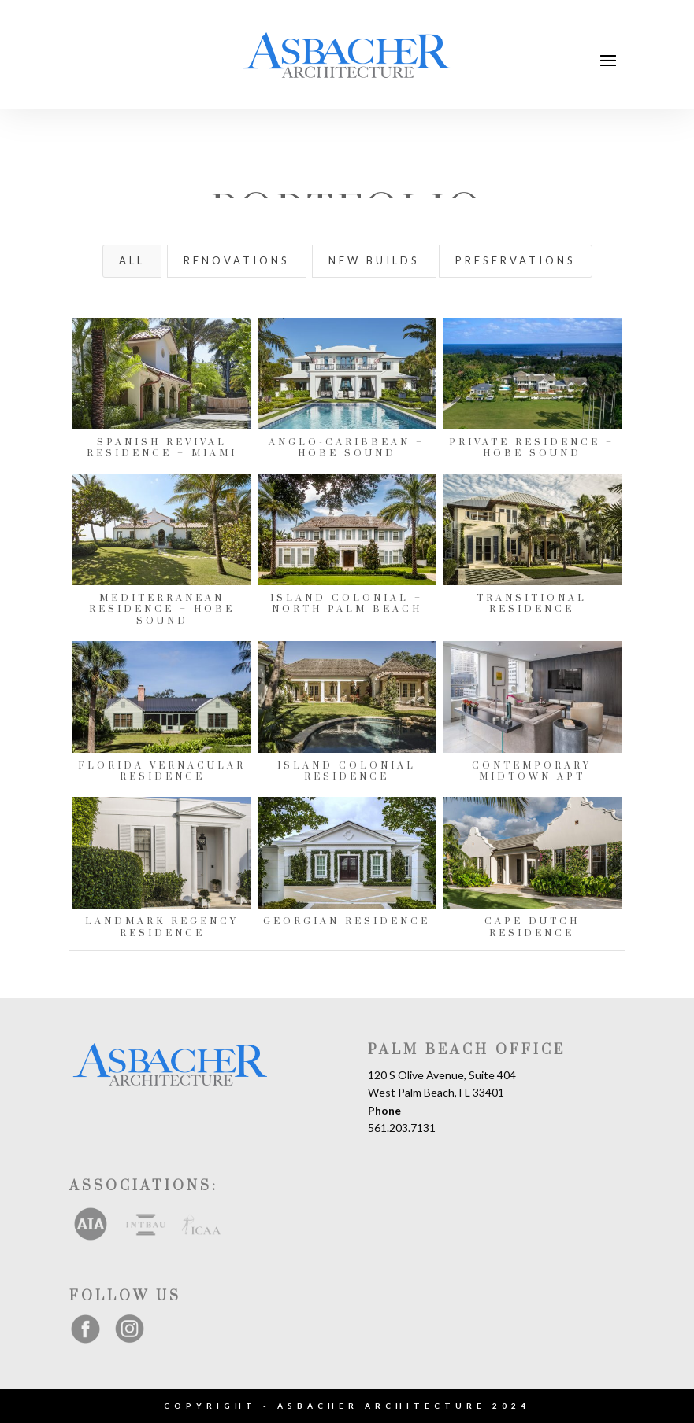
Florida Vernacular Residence (161, 771)
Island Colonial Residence (345, 771)
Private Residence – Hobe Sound (531, 448)
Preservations (515, 260)
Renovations (237, 260)
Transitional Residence (531, 603)
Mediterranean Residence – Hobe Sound (161, 609)
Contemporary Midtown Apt (531, 771)
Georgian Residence (345, 921)
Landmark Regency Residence (161, 927)
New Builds (374, 260)
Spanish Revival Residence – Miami (161, 448)
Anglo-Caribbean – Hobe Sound (346, 448)
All (132, 260)
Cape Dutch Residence (531, 927)
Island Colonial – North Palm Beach (345, 603)
